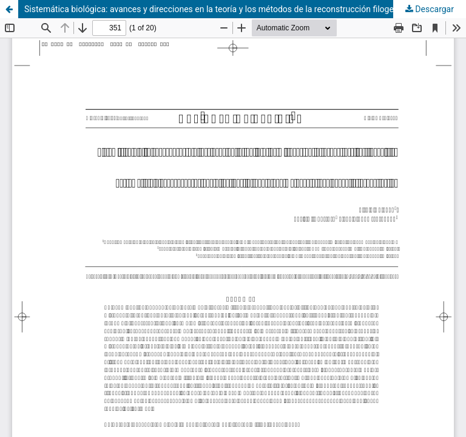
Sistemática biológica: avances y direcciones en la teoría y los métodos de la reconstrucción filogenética (220, 9)
